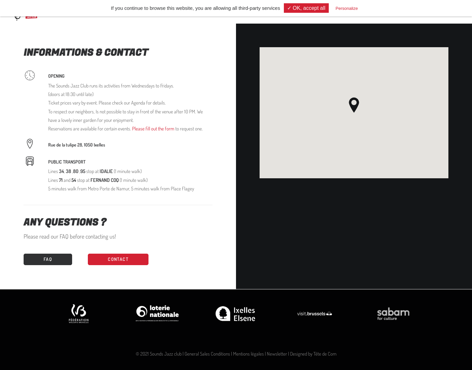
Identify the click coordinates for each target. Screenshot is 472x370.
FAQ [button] (48, 259)
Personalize (347, 8)
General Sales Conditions (207, 354)
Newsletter (277, 354)
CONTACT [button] (118, 259)
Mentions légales (248, 354)
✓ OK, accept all (306, 8)
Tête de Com (325, 354)
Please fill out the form (153, 129)
